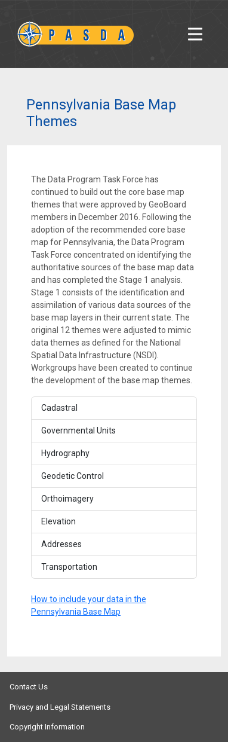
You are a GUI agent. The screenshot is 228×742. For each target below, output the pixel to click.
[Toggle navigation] (195, 34)
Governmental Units (78, 430)
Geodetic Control (72, 476)
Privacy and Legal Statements (60, 707)
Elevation (58, 521)
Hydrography (65, 453)
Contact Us (29, 686)
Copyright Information (47, 726)
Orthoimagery (67, 498)
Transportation (69, 567)
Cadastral (59, 408)
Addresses (61, 544)
